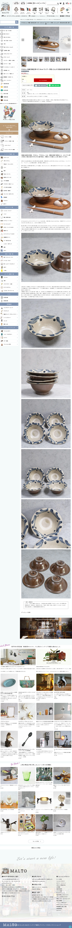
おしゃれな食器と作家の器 (28, 19)
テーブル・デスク (5, 260)
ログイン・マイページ (61, 883)
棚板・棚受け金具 (5, 217)
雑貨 (62, 10)
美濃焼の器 (4, 86)
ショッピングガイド (60, 881)
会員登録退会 (59, 908)
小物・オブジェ (5, 160)
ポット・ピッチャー (5, 80)
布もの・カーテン (5, 174)
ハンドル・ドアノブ (5, 210)
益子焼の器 (4, 90)
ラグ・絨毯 (4, 340)
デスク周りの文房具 (5, 187)
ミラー (3, 167)
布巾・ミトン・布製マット (7, 73)
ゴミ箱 (3, 270)
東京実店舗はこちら (53, 16)
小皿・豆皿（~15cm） (6, 40)
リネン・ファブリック (9, 327)
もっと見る (36, 841)
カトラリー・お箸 (5, 63)
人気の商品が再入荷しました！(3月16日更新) (36, 764)
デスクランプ (4, 310)
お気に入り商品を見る (61, 885)
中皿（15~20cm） (5, 37)
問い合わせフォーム (60, 892)
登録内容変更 (59, 889)
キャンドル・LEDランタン (7, 193)
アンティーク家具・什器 (7, 141)
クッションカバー (5, 331)
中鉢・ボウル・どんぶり (6, 47)
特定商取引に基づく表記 (61, 906)
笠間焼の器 (4, 96)
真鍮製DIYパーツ (5, 237)
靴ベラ (3, 203)
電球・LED (4, 324)
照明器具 (9, 304)
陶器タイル (4, 230)
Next (69, 40)
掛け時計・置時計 (5, 190)
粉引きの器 (4, 93)
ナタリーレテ (4, 157)
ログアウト (58, 910)
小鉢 (2, 43)
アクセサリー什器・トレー (7, 184)
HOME (21, 19)
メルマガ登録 (59, 891)
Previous (23, 40)
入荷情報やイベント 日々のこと (37, 16)
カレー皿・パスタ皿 (5, 30)
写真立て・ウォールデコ (6, 164)
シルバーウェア (5, 145)
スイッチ (3, 320)
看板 (2, 247)
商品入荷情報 (59, 900)
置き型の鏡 (4, 300)
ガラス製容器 (4, 180)
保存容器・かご (5, 70)
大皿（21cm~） (5, 33)
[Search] (52, 4)
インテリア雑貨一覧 (9, 154)
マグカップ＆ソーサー (6, 53)
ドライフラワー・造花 (6, 284)
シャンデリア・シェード (6, 307)
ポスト (3, 250)
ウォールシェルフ (5, 224)
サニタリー (4, 200)
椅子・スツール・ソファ (6, 257)
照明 (2, 170)
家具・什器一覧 (9, 254)
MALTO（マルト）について (62, 904)
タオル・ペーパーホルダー (7, 227)
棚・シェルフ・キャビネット (7, 263)
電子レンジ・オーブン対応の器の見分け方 (8, 103)
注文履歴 (58, 887)
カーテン (3, 337)
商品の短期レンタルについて (62, 894)
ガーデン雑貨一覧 (9, 274)
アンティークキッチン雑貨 (7, 150)
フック (3, 214)
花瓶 (2, 280)
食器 (68, 10)
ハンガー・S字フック (6, 243)
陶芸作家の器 (4, 83)
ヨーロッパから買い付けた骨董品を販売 (9, 126)
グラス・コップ (5, 57)
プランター (4, 277)
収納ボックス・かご (5, 177)
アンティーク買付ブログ (61, 902)
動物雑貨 (3, 197)
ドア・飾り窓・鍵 (5, 240)
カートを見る (59, 879)
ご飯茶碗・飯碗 (5, 50)
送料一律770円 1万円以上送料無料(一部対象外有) (14, 16)
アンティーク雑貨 (5, 137)
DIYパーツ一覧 (9, 207)
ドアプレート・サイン (6, 220)
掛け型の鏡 (4, 297)
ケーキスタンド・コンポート (7, 67)
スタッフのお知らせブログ (61, 896)
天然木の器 (4, 100)
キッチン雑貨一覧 (9, 27)
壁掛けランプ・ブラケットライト (8, 314)
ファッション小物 (5, 344)
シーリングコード (5, 317)
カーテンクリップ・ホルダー (7, 233)
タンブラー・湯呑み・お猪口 (7, 60)
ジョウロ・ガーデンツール (7, 290)
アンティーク (9, 133)
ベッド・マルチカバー (6, 334)
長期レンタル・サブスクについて (63, 898)
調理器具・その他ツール (6, 77)
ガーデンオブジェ (5, 287)
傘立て (3, 267)
